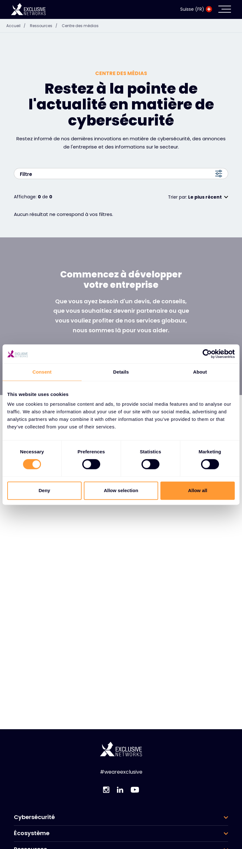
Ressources (45, 11)
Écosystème (31, 819)
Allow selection (121, 490)
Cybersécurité (34, 802)
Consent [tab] (42, 372)
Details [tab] (121, 372)
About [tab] (200, 372)
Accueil (17, 11)
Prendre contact (121, 341)
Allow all (197, 490)
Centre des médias (80, 11)
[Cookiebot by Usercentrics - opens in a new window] (207, 353)
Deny (44, 490)
